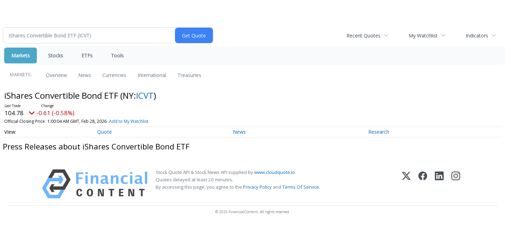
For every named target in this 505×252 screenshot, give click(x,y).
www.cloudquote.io (274, 172)
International (151, 75)
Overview (56, 75)
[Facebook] (423, 184)
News (84, 75)
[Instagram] (456, 184)
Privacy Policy (257, 187)
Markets (20, 55)
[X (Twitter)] (406, 184)
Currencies (114, 75)
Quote (104, 131)
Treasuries (189, 75)
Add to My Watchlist (128, 121)
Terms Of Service (300, 187)
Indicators (477, 35)
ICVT (145, 95)
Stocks (55, 55)
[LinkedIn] (439, 184)
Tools (117, 55)
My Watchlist (423, 35)
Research (378, 131)
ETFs (87, 55)
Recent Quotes (363, 35)
